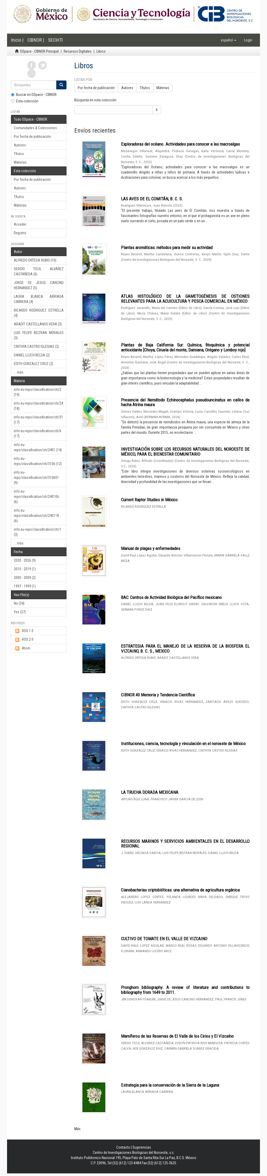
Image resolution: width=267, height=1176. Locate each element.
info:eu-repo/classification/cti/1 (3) (37, 532)
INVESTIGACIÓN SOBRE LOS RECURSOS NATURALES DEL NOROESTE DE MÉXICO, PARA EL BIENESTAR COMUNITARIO (185, 452)
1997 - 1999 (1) (25, 586)
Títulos (19, 154)
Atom (22, 648)
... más (18, 372)
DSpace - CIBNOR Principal (39, 51)
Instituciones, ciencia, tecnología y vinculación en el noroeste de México (183, 743)
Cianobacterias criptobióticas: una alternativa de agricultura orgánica (180, 890)
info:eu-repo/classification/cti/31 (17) (38, 419)
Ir (157, 110)
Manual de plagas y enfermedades (150, 548)
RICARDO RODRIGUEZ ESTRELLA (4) (39, 313)
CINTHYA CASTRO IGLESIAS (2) (36, 346)
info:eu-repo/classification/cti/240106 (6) (36, 496)
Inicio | (17, 40)
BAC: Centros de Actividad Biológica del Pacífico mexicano (171, 597)
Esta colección (24, 101)
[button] (228, 40)
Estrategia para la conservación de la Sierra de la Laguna (170, 1085)
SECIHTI (55, 40)
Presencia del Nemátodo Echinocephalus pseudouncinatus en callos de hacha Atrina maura (185, 402)
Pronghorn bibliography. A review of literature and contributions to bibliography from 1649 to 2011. (185, 990)
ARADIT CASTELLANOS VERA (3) (38, 324)
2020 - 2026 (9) (25, 560)
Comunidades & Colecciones (35, 128)
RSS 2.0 (23, 639)
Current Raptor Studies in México (149, 499)
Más (77, 1129)
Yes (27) (20, 612)
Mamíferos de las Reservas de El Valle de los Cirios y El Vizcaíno (177, 1036)
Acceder (20, 224)
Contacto (123, 1147)
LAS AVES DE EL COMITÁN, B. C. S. (152, 198)
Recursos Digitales (78, 51)
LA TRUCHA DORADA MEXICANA (149, 792)
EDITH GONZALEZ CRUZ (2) (33, 364)
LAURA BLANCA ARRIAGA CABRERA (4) (39, 299)
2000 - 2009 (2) (25, 577)
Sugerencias (141, 1147)
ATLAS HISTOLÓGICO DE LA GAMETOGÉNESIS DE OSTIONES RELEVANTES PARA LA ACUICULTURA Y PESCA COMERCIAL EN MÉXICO (185, 299)
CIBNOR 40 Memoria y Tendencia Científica (158, 694)
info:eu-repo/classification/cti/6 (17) (37, 433)
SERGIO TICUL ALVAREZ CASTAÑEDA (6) (39, 271)
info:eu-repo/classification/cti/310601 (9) (36, 477)
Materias (20, 162)
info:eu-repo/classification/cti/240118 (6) (36, 515)
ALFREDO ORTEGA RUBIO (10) (35, 260)
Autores (20, 145)
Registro (20, 233)
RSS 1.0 (23, 631)
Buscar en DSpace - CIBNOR (34, 94)
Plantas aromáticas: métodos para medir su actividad (167, 247)
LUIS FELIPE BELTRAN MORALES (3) (39, 335)
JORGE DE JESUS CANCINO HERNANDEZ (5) (39, 285)
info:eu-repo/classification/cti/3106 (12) (38, 461)
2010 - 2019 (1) (25, 569)
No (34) (19, 603)
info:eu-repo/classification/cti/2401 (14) (38, 447)
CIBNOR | (35, 40)
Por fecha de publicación (32, 136)
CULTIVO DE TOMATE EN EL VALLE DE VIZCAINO (164, 938)
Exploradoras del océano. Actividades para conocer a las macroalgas (180, 144)
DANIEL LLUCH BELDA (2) (32, 355)
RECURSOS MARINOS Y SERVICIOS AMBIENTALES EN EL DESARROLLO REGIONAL (185, 844)
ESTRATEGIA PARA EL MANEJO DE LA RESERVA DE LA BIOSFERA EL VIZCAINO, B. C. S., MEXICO (185, 648)
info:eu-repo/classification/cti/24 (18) (38, 406)
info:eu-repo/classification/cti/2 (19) (37, 392)
